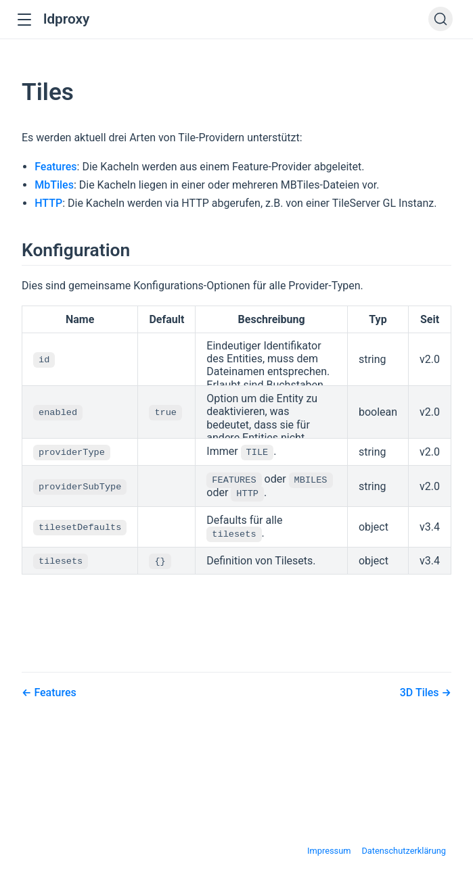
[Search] (440, 19)
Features (55, 166)
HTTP (48, 203)
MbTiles (54, 184)
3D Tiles (421, 689)
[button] (24, 20)
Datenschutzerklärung (403, 847)
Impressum (329, 847)
